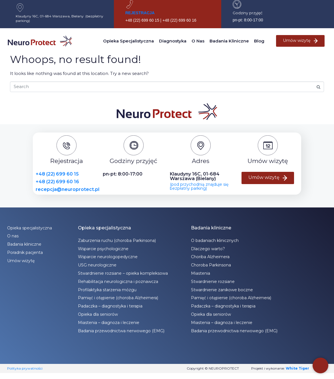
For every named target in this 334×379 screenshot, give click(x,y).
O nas (198, 41)
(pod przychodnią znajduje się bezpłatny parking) (199, 186)
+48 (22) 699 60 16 (57, 181)
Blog (259, 41)
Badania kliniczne (229, 41)
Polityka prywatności (25, 368)
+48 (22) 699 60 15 (57, 174)
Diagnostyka (172, 41)
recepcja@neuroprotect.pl (67, 189)
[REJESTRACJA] (129, 4)
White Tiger (297, 368)
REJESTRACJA (140, 13)
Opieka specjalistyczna (128, 41)
